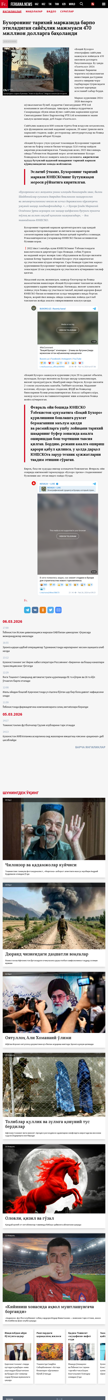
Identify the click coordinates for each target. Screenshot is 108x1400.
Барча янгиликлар (90, 747)
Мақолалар (34, 11)
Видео (51, 11)
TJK (50, 4)
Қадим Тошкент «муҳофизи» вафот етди (79, 1336)
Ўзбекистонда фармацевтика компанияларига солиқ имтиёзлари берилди (45, 706)
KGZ (43, 4)
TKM (57, 4)
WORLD (72, 4)
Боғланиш (9, 1399)
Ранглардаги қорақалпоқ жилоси (49, 1335)
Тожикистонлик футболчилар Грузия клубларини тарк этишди (39, 725)
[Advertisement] (54, 770)
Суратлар (67, 11)
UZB (64, 4)
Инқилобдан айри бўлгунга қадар (16, 1335)
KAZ (36, 4)
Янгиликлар (12, 11)
